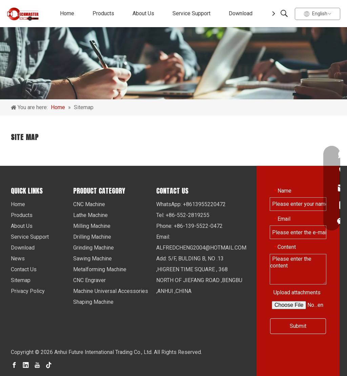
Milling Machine (91, 226)
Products (103, 13)
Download (240, 13)
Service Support (191, 13)
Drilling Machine (92, 237)
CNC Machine (89, 204)
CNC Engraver (89, 280)
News (18, 258)
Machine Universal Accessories (110, 291)
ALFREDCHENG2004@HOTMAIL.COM (201, 247)
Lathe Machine (90, 215)
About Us (143, 13)
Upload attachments (297, 292)
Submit (298, 326)
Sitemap (20, 280)
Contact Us (24, 269)
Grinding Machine (93, 247)
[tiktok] (48, 364)
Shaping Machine (93, 302)
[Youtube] (37, 364)
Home (67, 13)
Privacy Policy (28, 291)
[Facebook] (14, 364)
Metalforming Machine (99, 269)
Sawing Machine (92, 258)
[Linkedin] (25, 364)
